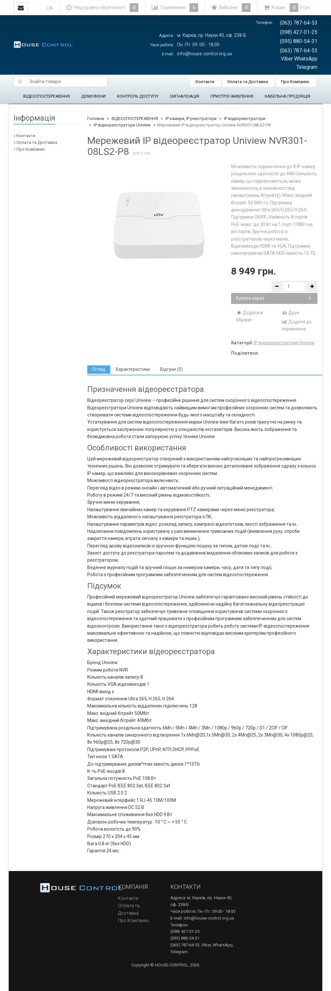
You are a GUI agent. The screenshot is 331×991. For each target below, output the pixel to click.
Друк (290, 312)
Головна (95, 118)
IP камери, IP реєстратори (191, 118)
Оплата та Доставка (247, 81)
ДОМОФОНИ (93, 96)
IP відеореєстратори (244, 118)
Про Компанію (295, 81)
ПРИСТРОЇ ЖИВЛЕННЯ (231, 96)
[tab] (98, 369)
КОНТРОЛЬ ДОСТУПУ (137, 96)
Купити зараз (273, 298)
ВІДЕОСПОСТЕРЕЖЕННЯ (46, 96)
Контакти (205, 81)
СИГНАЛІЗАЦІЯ (184, 96)
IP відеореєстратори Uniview (122, 125)
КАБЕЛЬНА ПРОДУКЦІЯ (287, 96)
